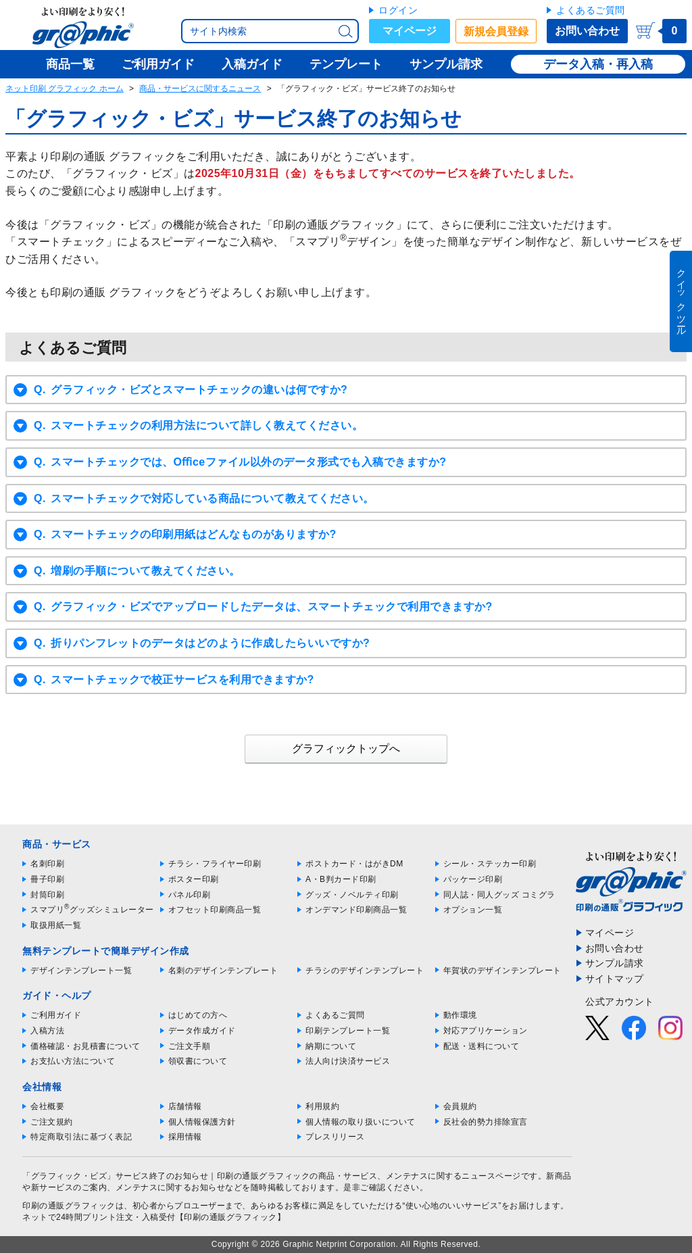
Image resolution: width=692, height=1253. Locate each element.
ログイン (398, 10)
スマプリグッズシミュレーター (92, 909)
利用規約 (322, 1106)
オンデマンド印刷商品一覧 (356, 909)
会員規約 (460, 1106)
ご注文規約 (51, 1122)
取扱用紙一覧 (55, 925)
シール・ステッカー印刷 (490, 863)
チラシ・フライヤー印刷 (215, 863)
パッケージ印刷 (473, 879)
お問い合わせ (587, 30)
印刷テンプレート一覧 (347, 1030)
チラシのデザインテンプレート (364, 970)
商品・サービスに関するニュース (200, 88)
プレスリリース (335, 1136)
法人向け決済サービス (347, 1061)
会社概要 (47, 1106)
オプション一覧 (473, 909)
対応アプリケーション (485, 1030)
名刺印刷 (47, 863)
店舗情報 (185, 1106)
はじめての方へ (198, 1015)
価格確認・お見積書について (85, 1046)
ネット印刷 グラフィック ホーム (64, 88)
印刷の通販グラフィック (69, 1205)
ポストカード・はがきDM (354, 863)
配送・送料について (481, 1046)
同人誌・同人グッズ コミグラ (499, 895)
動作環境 (460, 1015)
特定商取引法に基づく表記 (81, 1136)
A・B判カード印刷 (340, 879)
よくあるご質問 (590, 10)
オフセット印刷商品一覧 (215, 909)
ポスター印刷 (193, 879)
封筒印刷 (47, 895)
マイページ (409, 30)
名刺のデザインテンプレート (223, 970)
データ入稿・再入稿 (598, 64)
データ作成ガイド (202, 1030)
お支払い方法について (72, 1061)
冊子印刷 (47, 879)
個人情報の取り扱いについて (360, 1122)
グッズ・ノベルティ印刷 (352, 895)
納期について (330, 1046)
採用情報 (185, 1136)
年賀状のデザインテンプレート (502, 970)
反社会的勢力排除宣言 (485, 1122)
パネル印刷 (189, 895)
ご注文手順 (189, 1046)
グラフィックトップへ (346, 748)
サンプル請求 (614, 963)
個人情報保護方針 (202, 1122)
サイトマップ (614, 978)
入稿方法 (47, 1030)
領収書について (198, 1061)
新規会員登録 (496, 31)
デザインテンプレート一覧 (81, 970)
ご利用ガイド (55, 1015)
